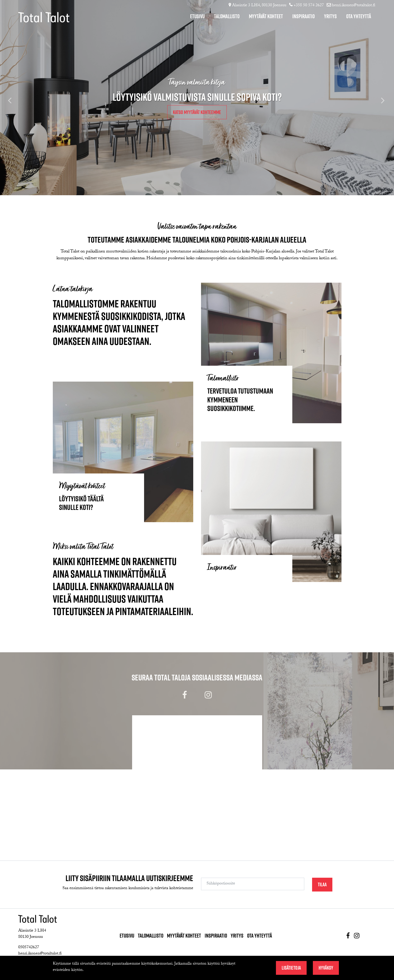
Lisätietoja (291, 967)
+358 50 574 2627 (309, 5)
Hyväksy (326, 967)
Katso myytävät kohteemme (197, 112)
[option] (197, 97)
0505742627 (28, 947)
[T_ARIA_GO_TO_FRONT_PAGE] (35, 20)
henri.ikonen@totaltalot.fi (353, 5)
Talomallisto (227, 16)
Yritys (330, 16)
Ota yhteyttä (358, 16)
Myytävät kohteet (266, 16)
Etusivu (197, 16)
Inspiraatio (303, 16)
